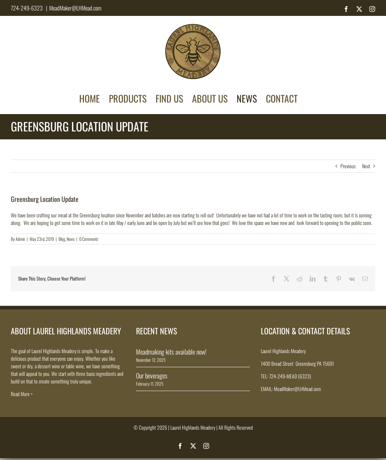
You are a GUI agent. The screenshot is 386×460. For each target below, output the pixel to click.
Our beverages (151, 375)
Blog (62, 239)
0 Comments (88, 239)
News (71, 239)
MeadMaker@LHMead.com (75, 8)
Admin (20, 239)
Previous (348, 166)
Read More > (22, 394)
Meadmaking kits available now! (171, 351)
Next (366, 166)
